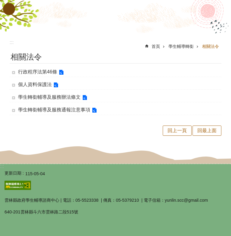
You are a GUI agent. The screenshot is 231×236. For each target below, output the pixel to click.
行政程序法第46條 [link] (37, 71)
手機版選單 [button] (9, 9)
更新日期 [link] (13, 173)
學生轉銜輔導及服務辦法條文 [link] (49, 97)
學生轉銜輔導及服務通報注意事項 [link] (54, 109)
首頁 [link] (156, 46)
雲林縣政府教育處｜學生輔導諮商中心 (115, 17)
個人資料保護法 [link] (35, 84)
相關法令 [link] (210, 46)
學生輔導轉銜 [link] (181, 46)
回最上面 (207, 130)
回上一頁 (177, 130)
